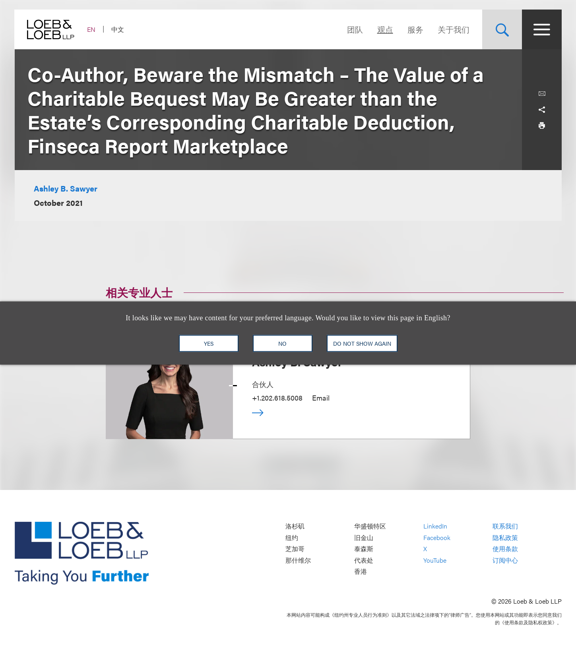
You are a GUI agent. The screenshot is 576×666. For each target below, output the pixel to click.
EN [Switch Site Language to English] (91, 29)
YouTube (434, 560)
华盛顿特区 (370, 526)
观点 (385, 29)
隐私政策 (505, 537)
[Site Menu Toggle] (542, 29)
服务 (415, 29)
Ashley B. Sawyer (65, 188)
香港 (360, 571)
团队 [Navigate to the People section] (355, 29)
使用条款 (505, 549)
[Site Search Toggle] (502, 29)
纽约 (291, 537)
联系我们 (505, 526)
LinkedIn (435, 526)
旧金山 (363, 537)
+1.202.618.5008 (277, 398)
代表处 (363, 560)
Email (321, 398)
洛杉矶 (294, 526)
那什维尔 (298, 560)
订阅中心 (505, 560)
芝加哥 (294, 549)
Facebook (436, 537)
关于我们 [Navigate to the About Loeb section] (453, 29)
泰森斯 (363, 549)
